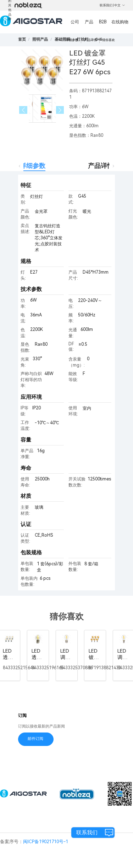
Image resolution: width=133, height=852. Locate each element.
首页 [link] (22, 39)
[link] (40, 39)
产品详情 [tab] (100, 165)
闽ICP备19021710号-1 (45, 841)
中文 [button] (119, 5)
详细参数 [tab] (32, 165)
